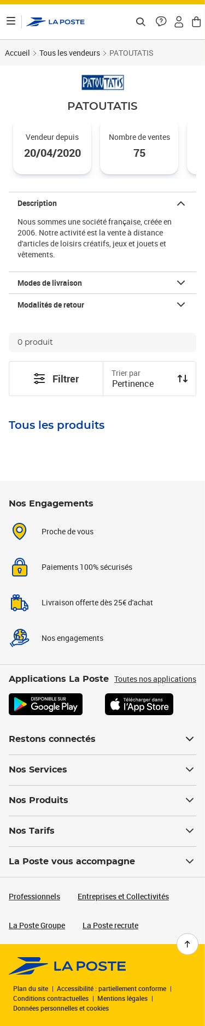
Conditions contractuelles (51, 998)
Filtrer (56, 378)
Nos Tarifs (102, 831)
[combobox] (141, 384)
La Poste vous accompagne (102, 861)
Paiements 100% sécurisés (87, 567)
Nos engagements (72, 638)
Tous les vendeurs (69, 53)
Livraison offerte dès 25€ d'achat (97, 602)
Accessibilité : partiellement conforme (111, 988)
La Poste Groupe (37, 925)
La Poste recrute (110, 925)
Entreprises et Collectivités (123, 896)
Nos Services (102, 769)
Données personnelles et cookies (61, 1008)
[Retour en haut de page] (187, 944)
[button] (161, 22)
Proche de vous (67, 531)
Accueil (17, 53)
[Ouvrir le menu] (11, 22)
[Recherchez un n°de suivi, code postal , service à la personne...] (140, 22)
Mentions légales (122, 998)
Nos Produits (102, 800)
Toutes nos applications (155, 679)
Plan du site (30, 988)
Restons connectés (102, 739)
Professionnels (34, 896)
